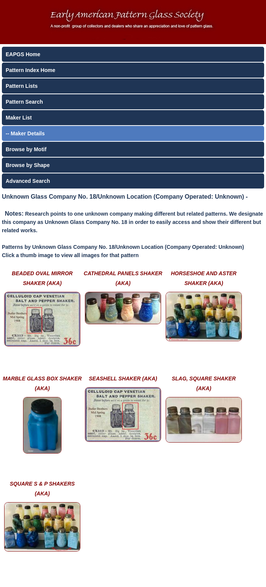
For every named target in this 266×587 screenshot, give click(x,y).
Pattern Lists (22, 86)
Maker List (19, 118)
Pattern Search (24, 102)
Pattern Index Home (30, 70)
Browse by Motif (26, 149)
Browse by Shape (28, 165)
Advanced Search (28, 181)
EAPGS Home (23, 54)
